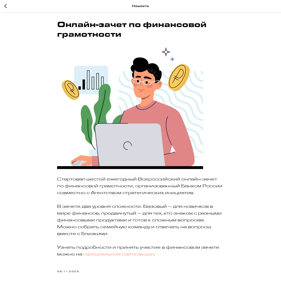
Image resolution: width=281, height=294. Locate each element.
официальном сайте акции (118, 255)
